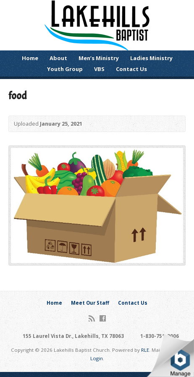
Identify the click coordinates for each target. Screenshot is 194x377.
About (58, 58)
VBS (99, 69)
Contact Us (131, 69)
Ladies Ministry (151, 58)
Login (96, 358)
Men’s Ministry (99, 58)
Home (30, 58)
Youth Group (65, 69)
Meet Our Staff (90, 303)
